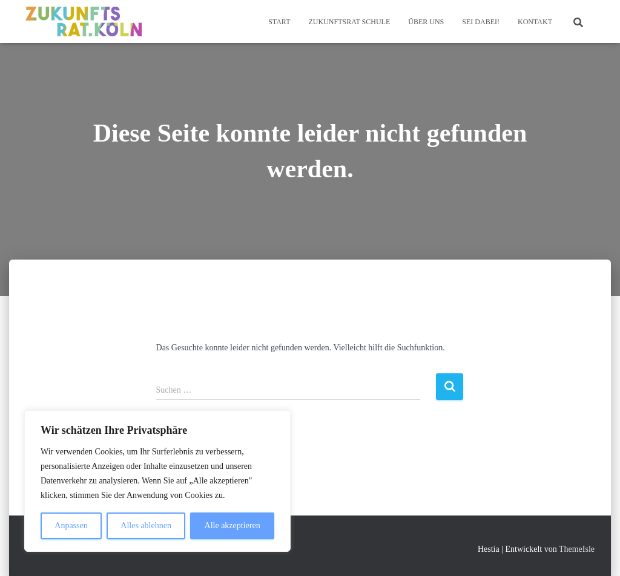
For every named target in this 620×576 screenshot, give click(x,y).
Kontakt (535, 22)
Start (279, 22)
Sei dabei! (481, 22)
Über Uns (426, 22)
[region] (157, 481)
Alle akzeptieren (232, 525)
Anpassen (70, 525)
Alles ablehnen (145, 525)
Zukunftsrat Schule (349, 22)
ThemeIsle (577, 549)
